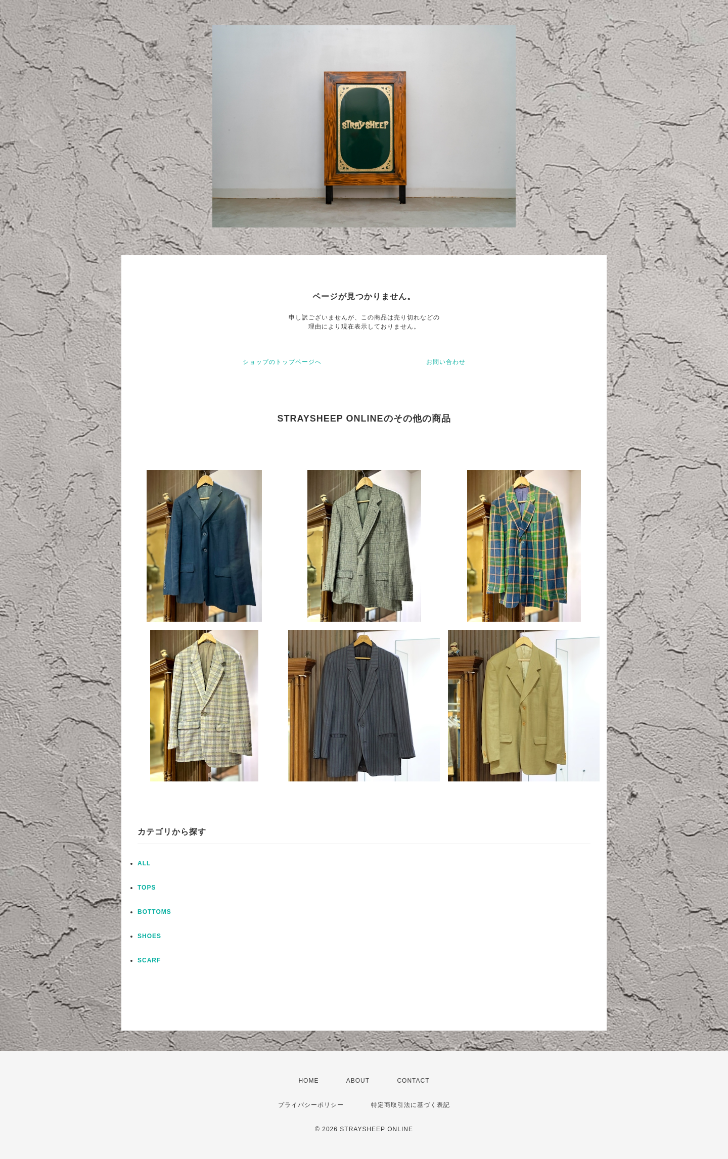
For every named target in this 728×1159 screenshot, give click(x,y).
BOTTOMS (154, 911)
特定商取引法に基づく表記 (410, 1104)
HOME (308, 1080)
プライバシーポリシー (311, 1104)
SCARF (149, 960)
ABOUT (358, 1080)
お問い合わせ (446, 361)
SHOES (149, 936)
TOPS (147, 887)
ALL (144, 863)
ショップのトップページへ (282, 361)
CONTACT (413, 1080)
